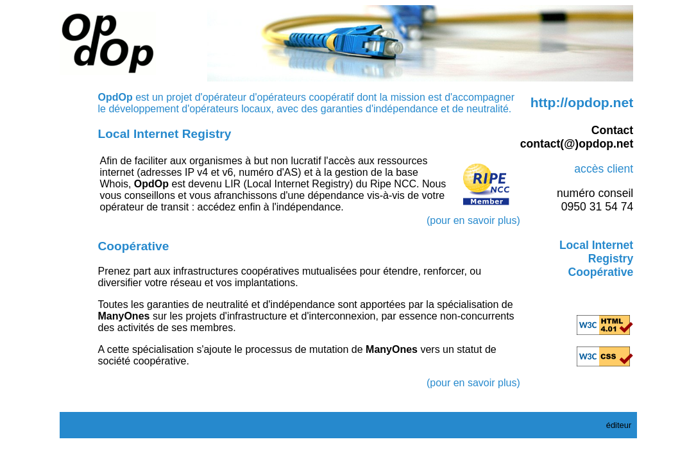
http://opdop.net (582, 102)
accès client (603, 168)
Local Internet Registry (596, 252)
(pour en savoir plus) (473, 220)
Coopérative (601, 272)
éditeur (619, 425)
